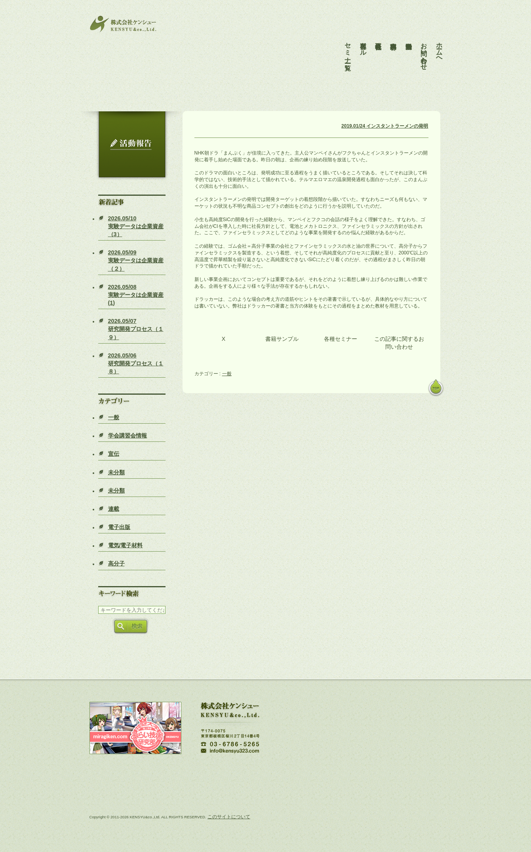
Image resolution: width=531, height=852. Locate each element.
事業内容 (393, 35)
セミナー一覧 (347, 45)
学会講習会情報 (127, 435)
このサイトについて (228, 817)
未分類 (116, 472)
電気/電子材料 (125, 545)
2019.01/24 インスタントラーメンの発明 (384, 126)
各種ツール (363, 42)
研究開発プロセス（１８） (136, 363)
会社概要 (378, 35)
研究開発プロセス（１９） (136, 329)
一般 (113, 417)
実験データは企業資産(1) (136, 295)
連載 (113, 509)
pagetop (436, 388)
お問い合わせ (424, 49)
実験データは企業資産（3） (136, 226)
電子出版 (119, 527)
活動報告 (408, 35)
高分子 (116, 563)
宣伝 (113, 454)
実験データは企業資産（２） (136, 260)
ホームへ (439, 45)
